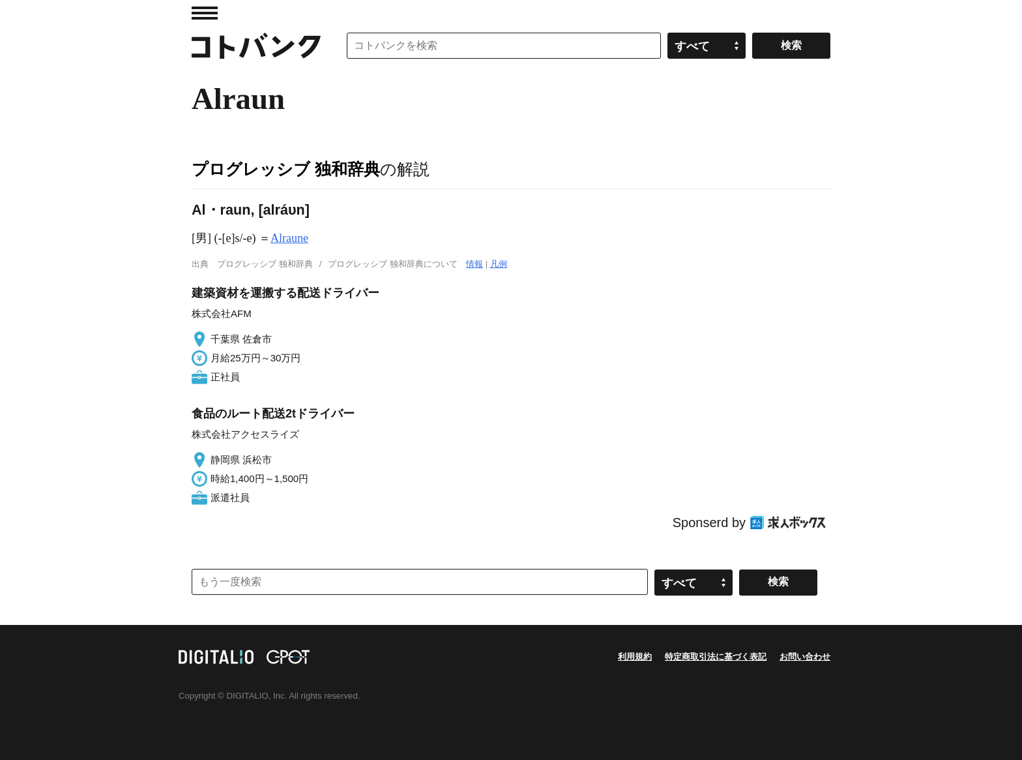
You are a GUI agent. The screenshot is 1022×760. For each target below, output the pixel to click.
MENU (205, 13)
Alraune (289, 238)
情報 (474, 264)
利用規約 (635, 656)
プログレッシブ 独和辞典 (286, 169)
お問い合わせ (805, 656)
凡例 (498, 264)
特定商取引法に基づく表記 (715, 656)
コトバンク (256, 46)
